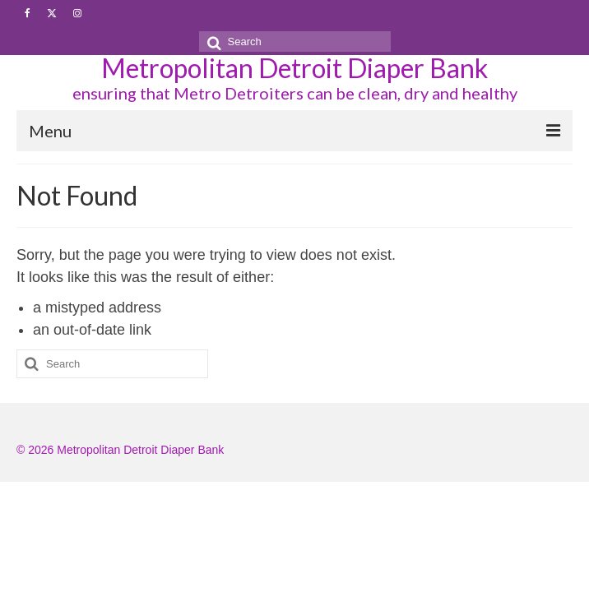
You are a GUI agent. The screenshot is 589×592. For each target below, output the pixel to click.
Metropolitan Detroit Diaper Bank (294, 68)
